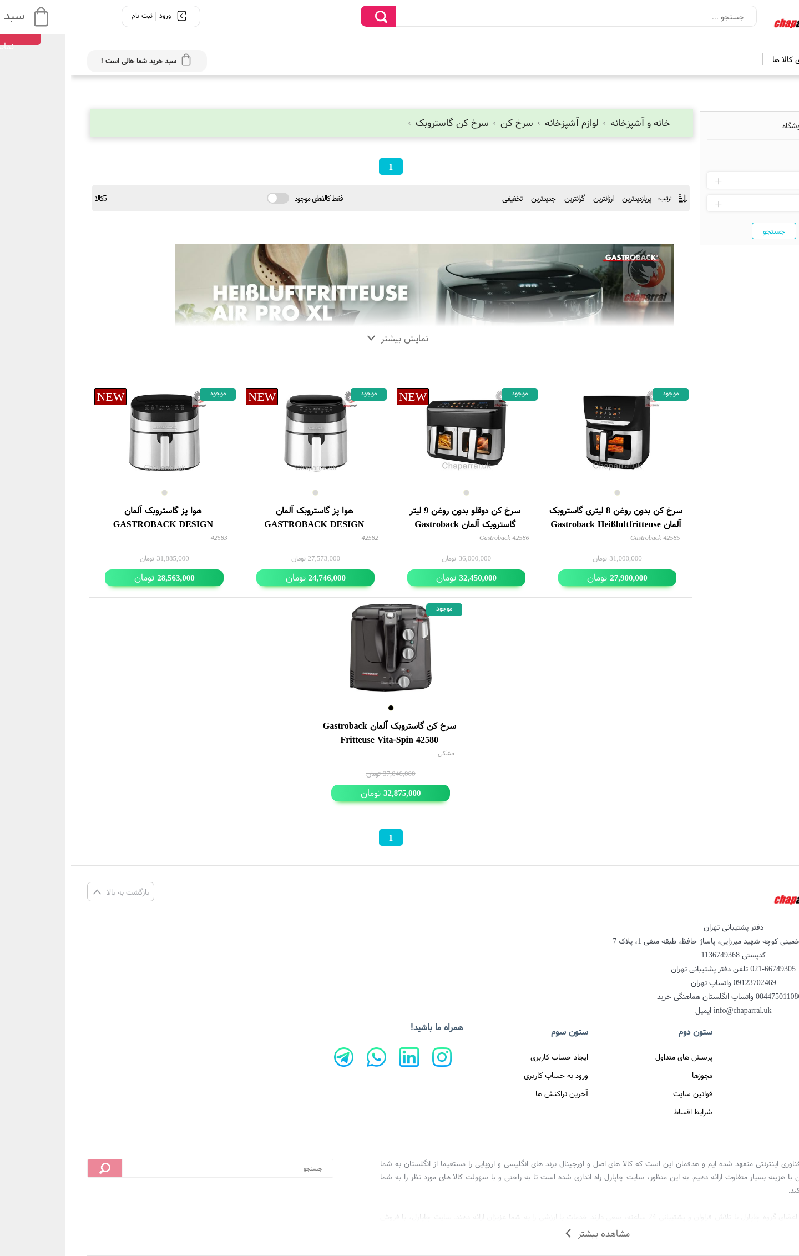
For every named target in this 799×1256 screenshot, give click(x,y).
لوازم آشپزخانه (497, 122)
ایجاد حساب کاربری (488, 1056)
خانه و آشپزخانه (564, 122)
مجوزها (631, 1075)
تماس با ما (749, 1093)
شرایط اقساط (622, 1111)
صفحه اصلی (747, 1056)
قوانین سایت (621, 1093)
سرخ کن (443, 122)
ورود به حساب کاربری (485, 1075)
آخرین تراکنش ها (490, 1093)
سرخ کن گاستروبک (378, 122)
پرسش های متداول (612, 1056)
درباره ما (753, 1075)
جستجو (703, 230)
